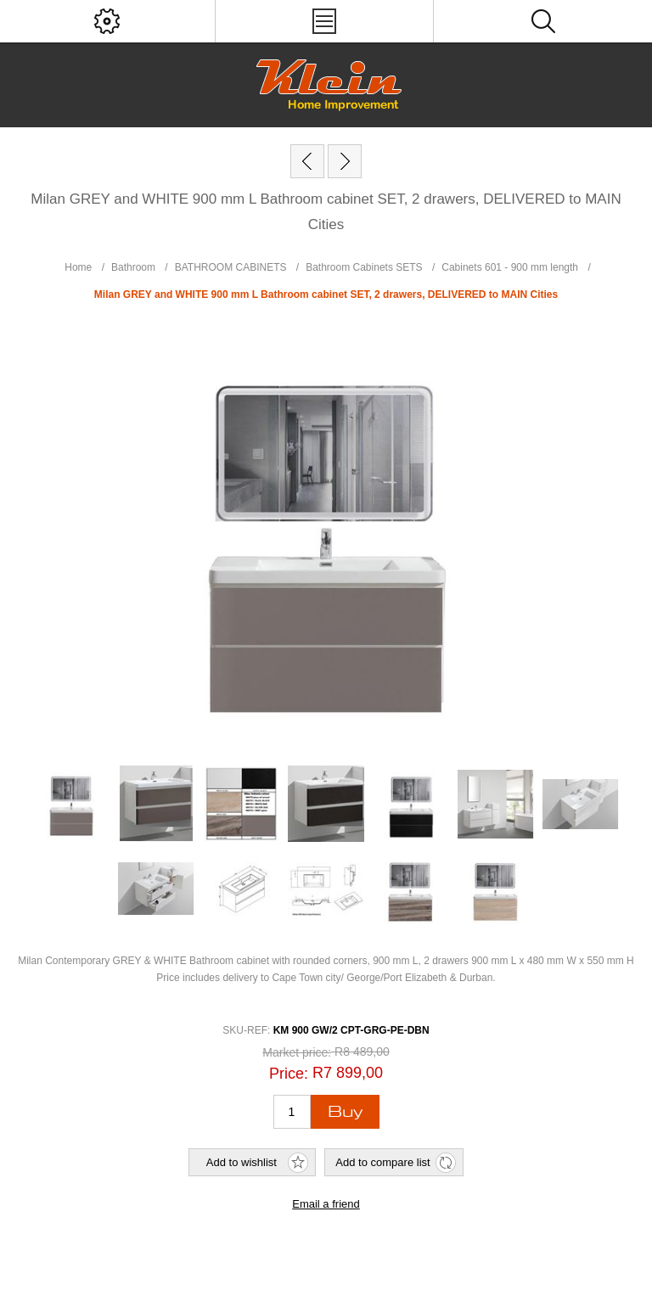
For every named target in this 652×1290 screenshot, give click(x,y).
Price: (288, 1072)
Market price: (296, 1053)
